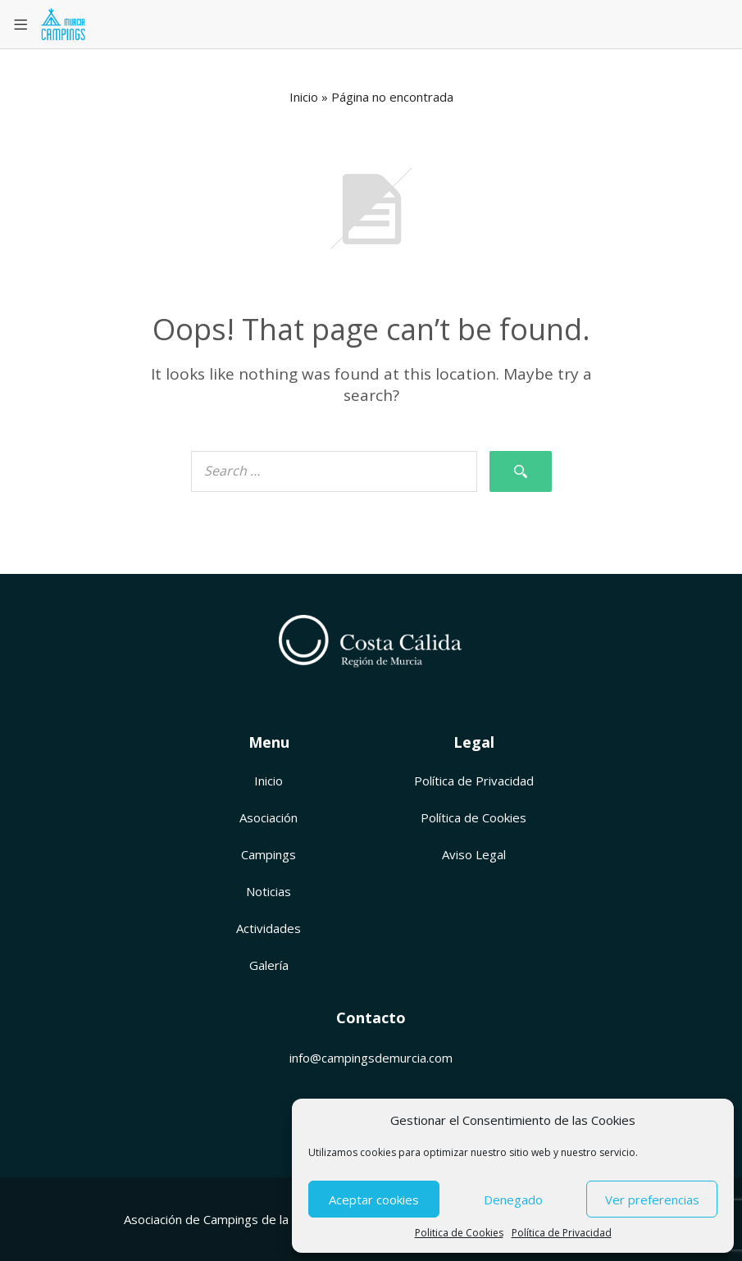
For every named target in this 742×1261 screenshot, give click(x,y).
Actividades (268, 928)
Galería (269, 965)
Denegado (513, 1199)
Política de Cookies (473, 817)
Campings (268, 854)
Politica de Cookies (459, 1233)
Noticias (268, 891)
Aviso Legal (474, 854)
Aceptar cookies (374, 1199)
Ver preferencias (652, 1199)
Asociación (268, 817)
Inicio (303, 97)
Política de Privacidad (562, 1233)
